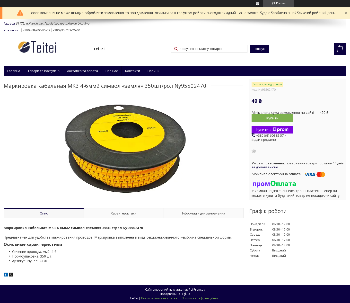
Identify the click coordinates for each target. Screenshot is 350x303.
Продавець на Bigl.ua (175, 294)
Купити (272, 118)
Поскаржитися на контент (160, 298)
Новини (153, 71)
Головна (13, 71)
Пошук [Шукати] (259, 49)
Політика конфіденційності (201, 298)
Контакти (132, 71)
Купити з (272, 129)
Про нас (111, 71)
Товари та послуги (42, 71)
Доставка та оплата (82, 71)
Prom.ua (199, 289)
